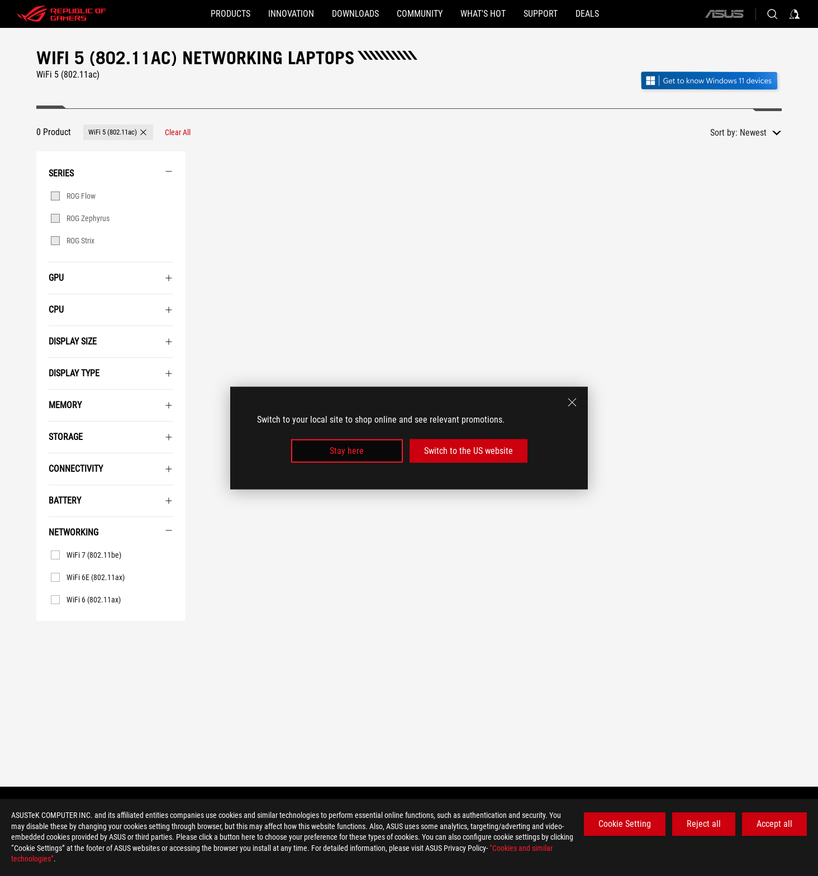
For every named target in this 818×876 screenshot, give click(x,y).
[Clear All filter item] (177, 132)
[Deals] (641, 14)
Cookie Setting (624, 823)
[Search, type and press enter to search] (772, 14)
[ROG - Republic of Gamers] (61, 14)
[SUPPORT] (576, 14)
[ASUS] (724, 14)
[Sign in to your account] (794, 14)
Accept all (774, 823)
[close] (572, 402)
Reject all (704, 823)
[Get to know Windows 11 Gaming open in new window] (710, 82)
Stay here (347, 451)
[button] (177, 14)
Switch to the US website (468, 451)
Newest (753, 132)
